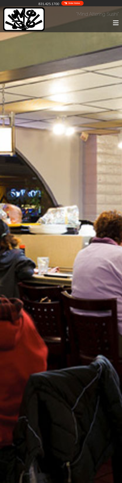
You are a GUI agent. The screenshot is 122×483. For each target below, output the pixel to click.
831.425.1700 (48, 4)
